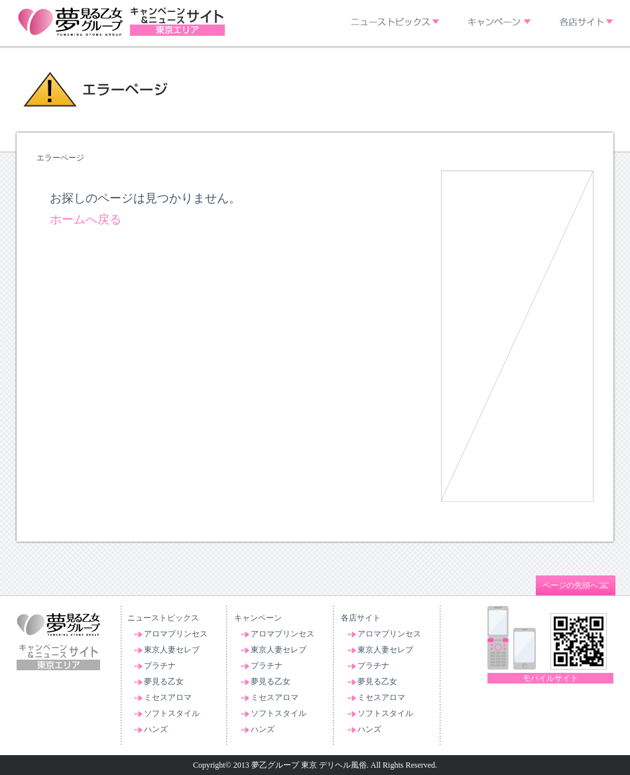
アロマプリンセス (176, 633)
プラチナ (160, 665)
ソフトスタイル (172, 713)
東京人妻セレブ (172, 649)
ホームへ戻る (85, 219)
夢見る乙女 (164, 681)
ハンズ (156, 729)
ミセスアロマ (168, 697)
